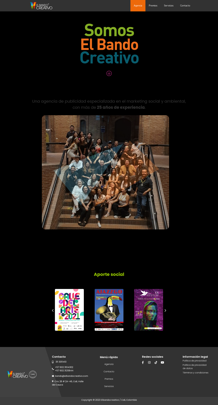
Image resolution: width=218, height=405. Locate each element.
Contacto (185, 5)
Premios (153, 5)
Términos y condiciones (195, 372)
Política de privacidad (194, 360)
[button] (52, 310)
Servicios (169, 5)
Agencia (138, 5)
